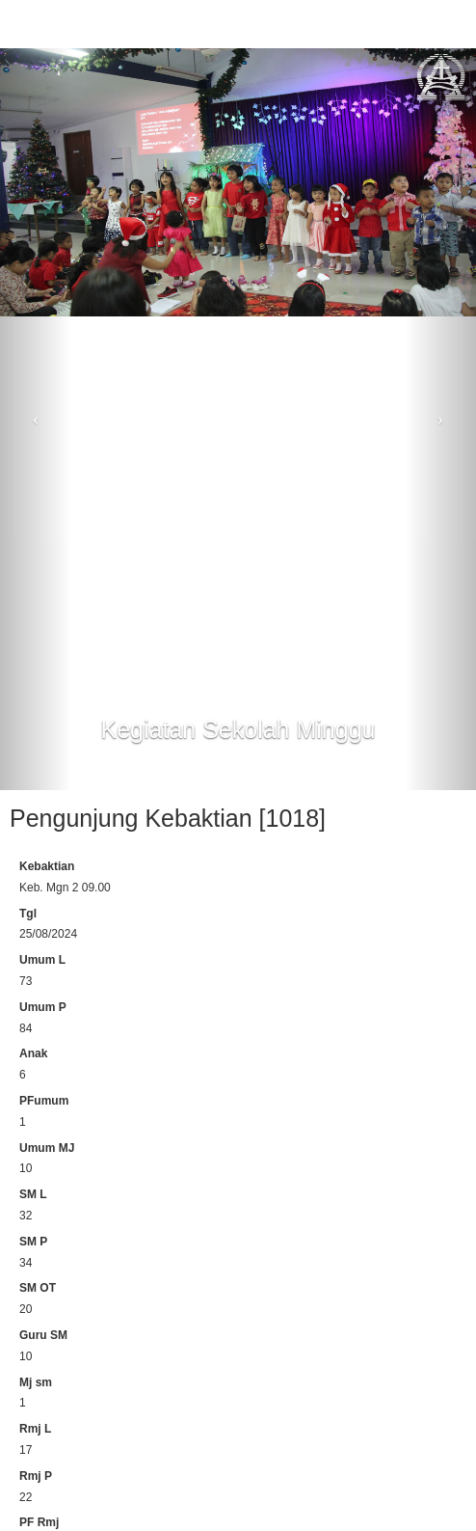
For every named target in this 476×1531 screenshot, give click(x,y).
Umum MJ (46, 1148)
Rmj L (35, 1428)
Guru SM (43, 1335)
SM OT (37, 1288)
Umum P (42, 1007)
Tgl (28, 913)
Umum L (42, 960)
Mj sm (35, 1382)
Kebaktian (46, 866)
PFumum (43, 1100)
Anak (33, 1053)
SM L (33, 1194)
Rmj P (35, 1476)
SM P (33, 1241)
